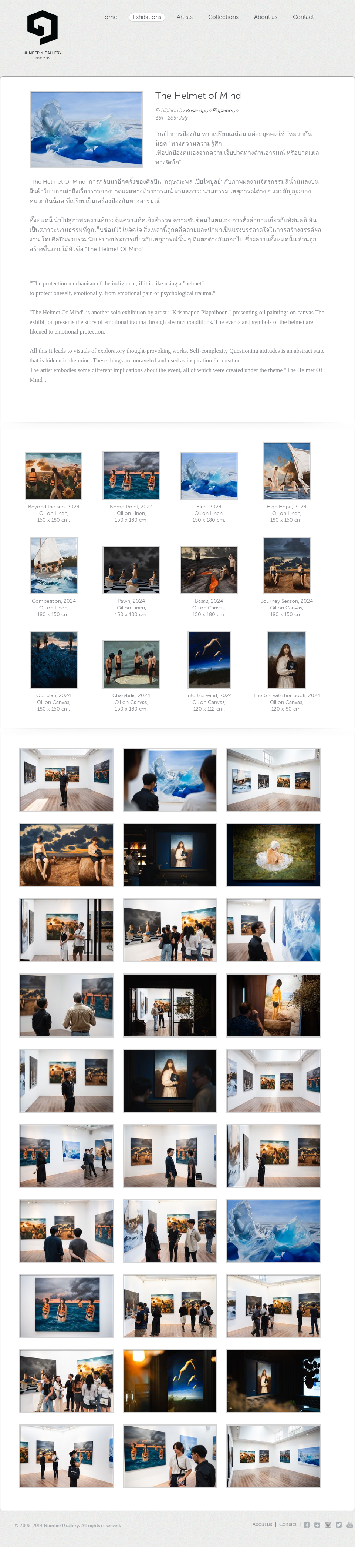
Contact (303, 17)
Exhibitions (147, 17)
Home (108, 17)
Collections (223, 17)
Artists (185, 17)
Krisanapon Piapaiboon (212, 110)
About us (265, 17)
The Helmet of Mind (198, 96)
